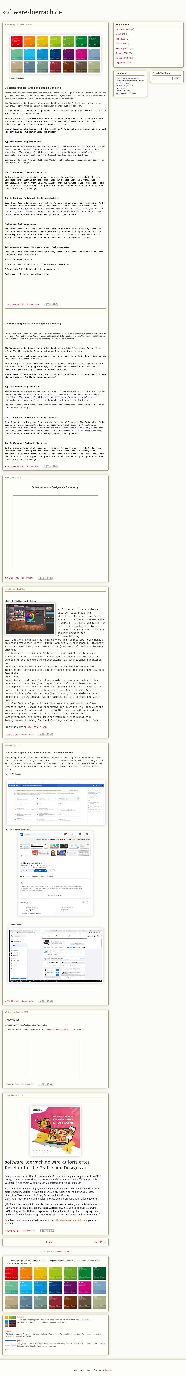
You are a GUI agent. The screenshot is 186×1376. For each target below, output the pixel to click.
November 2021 (123, 29)
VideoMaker (50, 1029)
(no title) (20, 1317)
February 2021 (122, 48)
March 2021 (121, 43)
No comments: (33, 304)
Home (49, 1242)
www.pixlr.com (37, 727)
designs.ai (63, 1029)
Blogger (108, 1370)
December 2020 (123, 58)
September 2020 (123, 63)
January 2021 (122, 53)
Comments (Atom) (61, 1252)
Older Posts (100, 1242)
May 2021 (120, 34)
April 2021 (120, 39)
